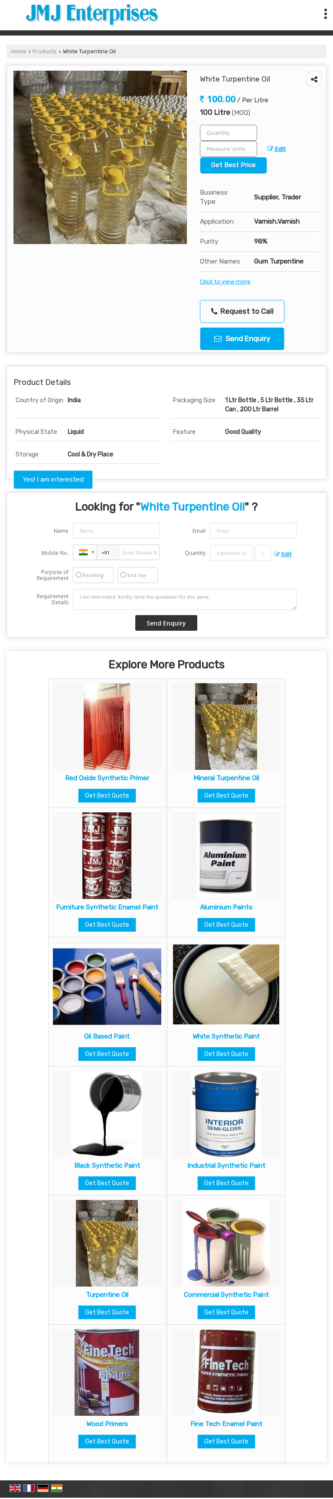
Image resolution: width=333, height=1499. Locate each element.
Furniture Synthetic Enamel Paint (107, 907)
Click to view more (225, 281)
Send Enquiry (242, 338)
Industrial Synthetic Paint (226, 1166)
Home (18, 51)
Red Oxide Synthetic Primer (107, 778)
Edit (277, 148)
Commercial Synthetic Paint (226, 1295)
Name (61, 530)
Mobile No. (55, 553)
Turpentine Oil (107, 1295)
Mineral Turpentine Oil (226, 778)
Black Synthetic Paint (107, 1166)
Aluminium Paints (226, 907)
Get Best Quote (107, 795)
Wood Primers (107, 1424)
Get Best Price (233, 165)
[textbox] (228, 149)
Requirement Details (53, 599)
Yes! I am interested (53, 479)
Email (199, 530)
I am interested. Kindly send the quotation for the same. (185, 599)
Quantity (195, 553)
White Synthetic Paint (226, 1036)
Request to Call (242, 311)
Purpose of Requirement (53, 575)
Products (45, 51)
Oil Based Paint (107, 1036)
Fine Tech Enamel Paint (226, 1424)
